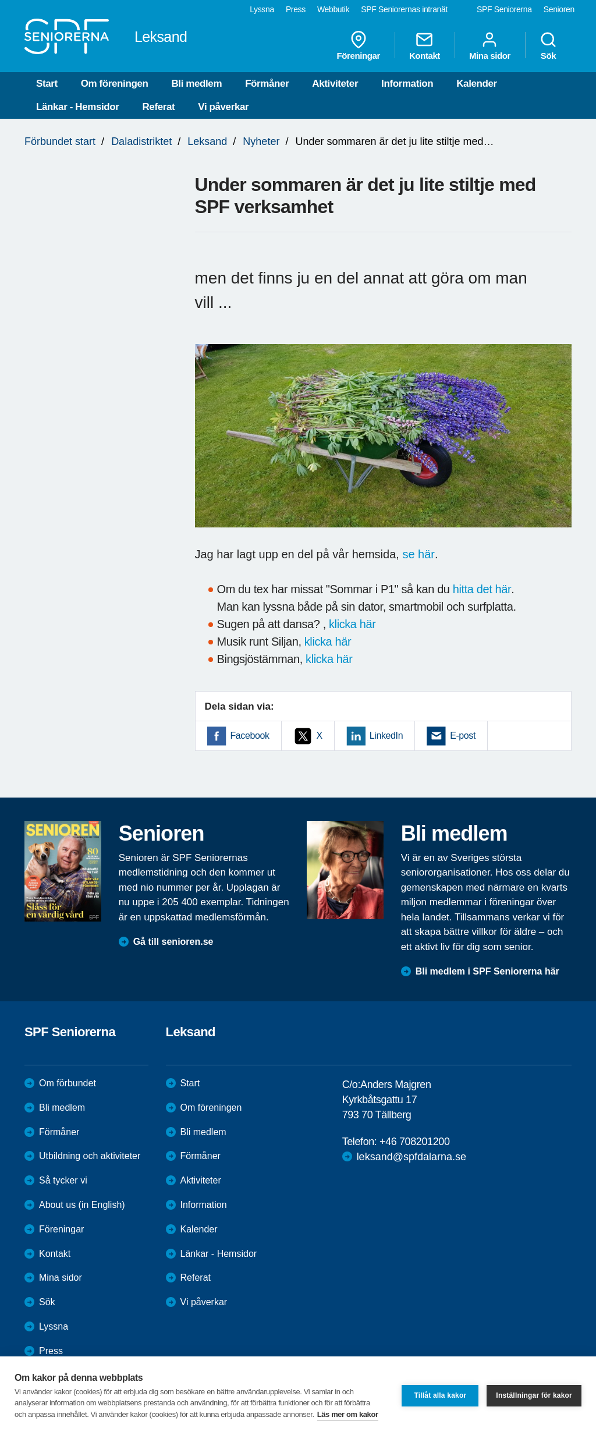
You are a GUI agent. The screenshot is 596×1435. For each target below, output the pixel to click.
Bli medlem (196, 83)
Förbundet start (59, 141)
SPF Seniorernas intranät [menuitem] (404, 9)
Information (407, 83)
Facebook (249, 735)
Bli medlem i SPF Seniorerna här (487, 971)
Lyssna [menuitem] (262, 9)
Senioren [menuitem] (559, 9)
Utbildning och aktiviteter (89, 1156)
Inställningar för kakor (534, 1395)
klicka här (352, 624)
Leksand (207, 141)
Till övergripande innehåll (0, 0)
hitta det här (482, 589)
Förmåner (267, 83)
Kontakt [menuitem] (424, 45)
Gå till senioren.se (173, 942)
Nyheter (261, 141)
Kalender (476, 83)
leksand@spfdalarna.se (411, 1157)
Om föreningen (114, 83)
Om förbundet (67, 1083)
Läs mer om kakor (347, 1414)
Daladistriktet (141, 141)
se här (418, 554)
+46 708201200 (414, 1141)
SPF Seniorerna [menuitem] (504, 9)
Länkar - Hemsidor (77, 106)
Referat (158, 106)
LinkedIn (386, 735)
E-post (463, 735)
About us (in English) (82, 1205)
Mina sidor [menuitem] (489, 45)
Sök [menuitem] (548, 45)
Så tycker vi (63, 1180)
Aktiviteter (335, 83)
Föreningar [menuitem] (358, 45)
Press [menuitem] (296, 9)
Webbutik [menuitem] (333, 9)
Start (47, 83)
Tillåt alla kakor (440, 1395)
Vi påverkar (223, 106)
